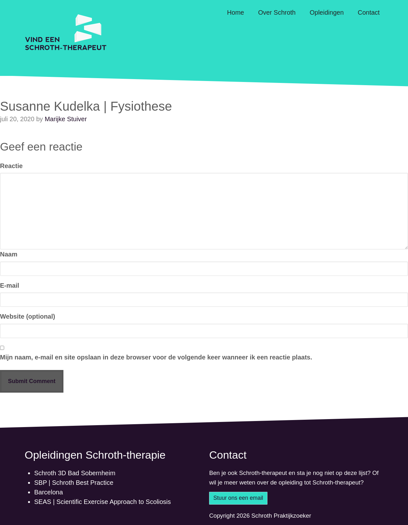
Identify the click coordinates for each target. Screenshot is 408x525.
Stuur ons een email (238, 498)
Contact (369, 12)
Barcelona (48, 492)
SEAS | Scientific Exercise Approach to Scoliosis (102, 501)
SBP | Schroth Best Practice (73, 482)
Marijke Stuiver (66, 118)
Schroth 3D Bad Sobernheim (74, 473)
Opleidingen (327, 12)
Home (235, 12)
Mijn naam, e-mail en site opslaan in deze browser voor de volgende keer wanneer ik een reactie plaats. (156, 357)
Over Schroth (277, 12)
